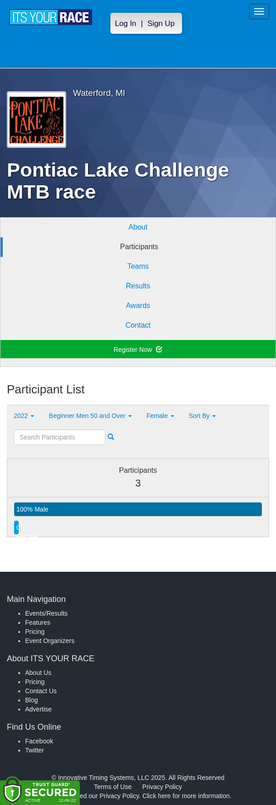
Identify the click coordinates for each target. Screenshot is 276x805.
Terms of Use (112, 786)
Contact (138, 325)
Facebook (39, 741)
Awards (138, 305)
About (138, 227)
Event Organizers (49, 640)
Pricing (35, 631)
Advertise (38, 709)
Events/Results (46, 613)
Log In (125, 23)
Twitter (34, 750)
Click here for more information (185, 796)
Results (138, 286)
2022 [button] (24, 415)
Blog (31, 700)
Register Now (138, 349)
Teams (138, 266)
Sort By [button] (202, 415)
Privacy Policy (162, 786)
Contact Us (41, 691)
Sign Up (161, 23)
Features (37, 622)
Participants (139, 247)
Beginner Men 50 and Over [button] (90, 415)
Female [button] (160, 415)
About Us (38, 672)
